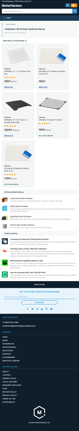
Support (6, 354)
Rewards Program (11, 385)
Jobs (4, 388)
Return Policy (9, 392)
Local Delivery (9, 382)
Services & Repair (10, 361)
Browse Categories (15, 41)
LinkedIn (42, 309)
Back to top (39, 284)
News (5, 340)
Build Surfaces (11, 24)
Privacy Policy (9, 395)
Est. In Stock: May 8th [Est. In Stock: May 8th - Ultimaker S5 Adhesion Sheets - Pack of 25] (11, 184)
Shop (5, 337)
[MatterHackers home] (39, 413)
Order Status (9, 378)
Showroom (8, 344)
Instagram (37, 309)
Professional (9, 347)
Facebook (28, 309)
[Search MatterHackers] (74, 11)
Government (8, 357)
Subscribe (39, 302)
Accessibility (8, 402)
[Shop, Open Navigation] (7, 18)
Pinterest (46, 309)
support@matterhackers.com (18, 326)
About (5, 372)
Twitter (32, 309)
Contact (6, 375)
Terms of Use (8, 399)
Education (7, 350)
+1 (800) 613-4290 (10, 322)
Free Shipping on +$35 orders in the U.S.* (17, 1)
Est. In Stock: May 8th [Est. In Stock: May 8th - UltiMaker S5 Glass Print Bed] (46, 136)
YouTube (51, 309)
